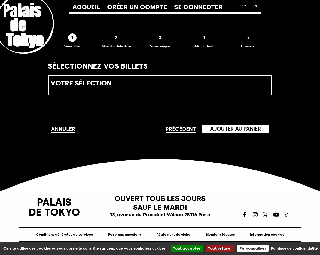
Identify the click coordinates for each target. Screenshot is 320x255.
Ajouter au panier (235, 128)
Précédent (181, 129)
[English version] (255, 6)
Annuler (63, 129)
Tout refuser (220, 248)
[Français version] (243, 6)
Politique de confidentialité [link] (294, 249)
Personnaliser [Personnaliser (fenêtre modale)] (253, 248)
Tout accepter (186, 248)
